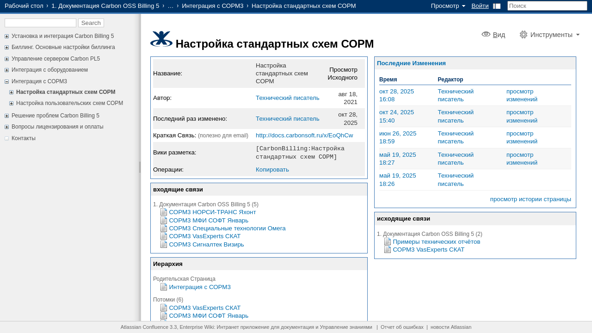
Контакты (24, 138)
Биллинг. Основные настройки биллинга (63, 47)
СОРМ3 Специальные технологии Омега (227, 227)
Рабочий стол (24, 5)
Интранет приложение (243, 327)
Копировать (272, 168)
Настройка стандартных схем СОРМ (65, 92)
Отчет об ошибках (402, 327)
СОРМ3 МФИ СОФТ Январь (209, 219)
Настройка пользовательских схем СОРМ (69, 103)
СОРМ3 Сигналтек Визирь (206, 243)
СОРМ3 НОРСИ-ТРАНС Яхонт (212, 211)
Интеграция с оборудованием (50, 70)
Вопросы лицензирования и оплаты (58, 126)
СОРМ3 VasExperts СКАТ (205, 235)
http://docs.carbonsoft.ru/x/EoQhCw (304, 135)
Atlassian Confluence (144, 327)
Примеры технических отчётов (437, 241)
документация (297, 327)
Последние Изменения (411, 63)
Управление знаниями (346, 327)
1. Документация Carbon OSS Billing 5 (105, 5)
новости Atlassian (451, 327)
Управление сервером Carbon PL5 (56, 59)
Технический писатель (288, 97)
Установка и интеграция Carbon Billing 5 (63, 36)
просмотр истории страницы (530, 199)
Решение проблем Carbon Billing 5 (55, 115)
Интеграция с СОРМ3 (212, 5)
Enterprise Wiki (197, 327)
